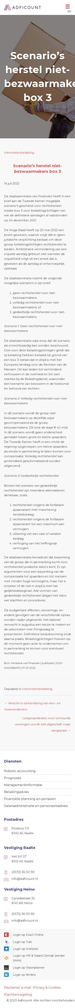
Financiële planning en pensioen (30, 799)
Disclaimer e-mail (17, 987)
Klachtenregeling (18, 994)
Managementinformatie (23, 785)
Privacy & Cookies (47, 987)
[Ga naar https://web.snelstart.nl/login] (37, 948)
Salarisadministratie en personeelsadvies (36, 806)
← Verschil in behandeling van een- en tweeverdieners (32, 704)
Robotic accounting (20, 771)
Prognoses (12, 778)
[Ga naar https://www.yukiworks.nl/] (37, 941)
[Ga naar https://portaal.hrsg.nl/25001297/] (37, 958)
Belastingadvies (16, 792)
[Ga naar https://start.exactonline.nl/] (37, 934)
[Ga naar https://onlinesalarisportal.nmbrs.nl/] (37, 974)
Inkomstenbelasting (19, 152)
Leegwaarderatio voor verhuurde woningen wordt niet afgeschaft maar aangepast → (43, 719)
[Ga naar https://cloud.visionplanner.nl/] (37, 967)
